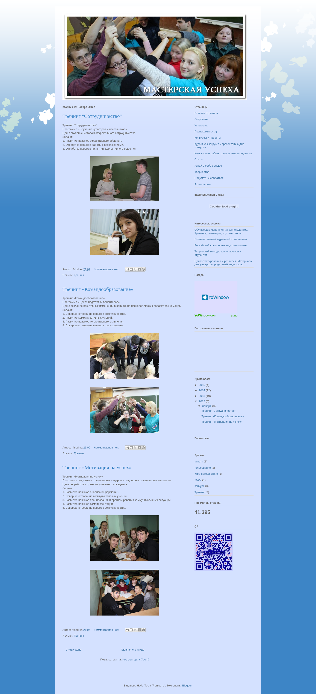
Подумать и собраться (208, 178)
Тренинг (79, 275)
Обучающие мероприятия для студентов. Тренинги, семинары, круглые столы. (221, 231)
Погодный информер (215, 297)
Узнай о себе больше (208, 165)
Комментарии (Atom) (135, 659)
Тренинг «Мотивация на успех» (97, 467)
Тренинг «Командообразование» (97, 289)
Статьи (199, 159)
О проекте (201, 119)
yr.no (234, 315)
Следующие (73, 649)
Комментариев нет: (107, 269)
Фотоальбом (202, 184)
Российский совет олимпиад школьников (220, 245)
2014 (202, 390)
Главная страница (132, 649)
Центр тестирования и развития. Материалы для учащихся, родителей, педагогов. (223, 262)
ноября (207, 406)
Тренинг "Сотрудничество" (92, 116)
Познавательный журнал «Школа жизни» (221, 239)
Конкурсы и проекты (207, 137)
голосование (202, 467)
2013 (202, 396)
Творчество (201, 172)
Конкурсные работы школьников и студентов (223, 153)
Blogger (187, 685)
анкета (198, 461)
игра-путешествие (206, 473)
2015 (202, 385)
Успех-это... (201, 125)
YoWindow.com (205, 315)
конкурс (199, 486)
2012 (202, 401)
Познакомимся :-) (205, 131)
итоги (197, 480)
